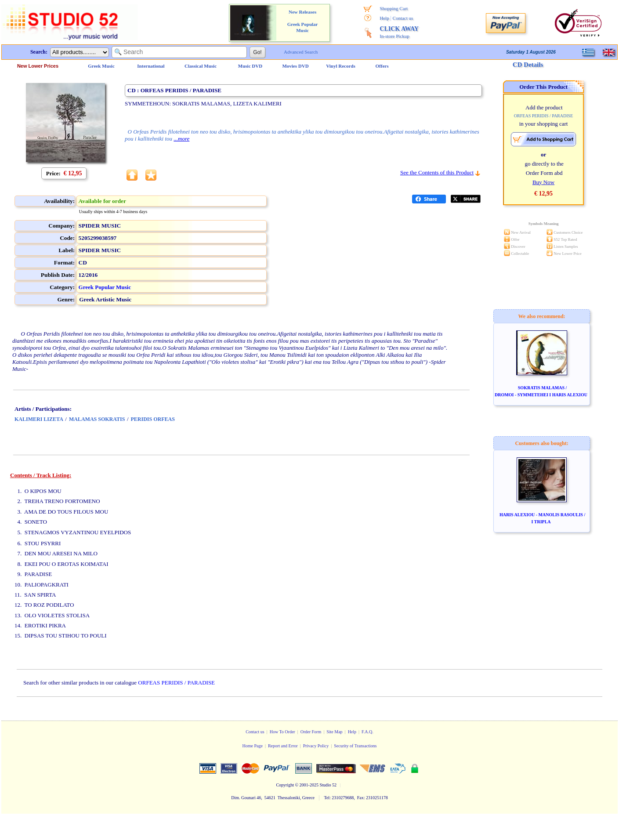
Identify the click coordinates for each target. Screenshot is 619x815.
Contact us (403, 18)
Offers (382, 66)
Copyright (285, 784)
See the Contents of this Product (437, 172)
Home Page (252, 745)
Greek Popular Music (105, 287)
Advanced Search (301, 51)
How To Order (282, 731)
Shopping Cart (394, 8)
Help (384, 18)
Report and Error (283, 745)
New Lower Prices (37, 66)
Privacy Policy (316, 745)
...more (181, 138)
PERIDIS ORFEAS (153, 419)
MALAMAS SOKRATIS (97, 419)
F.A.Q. (367, 731)
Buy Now (543, 182)
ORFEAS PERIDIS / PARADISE (176, 682)
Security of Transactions (355, 745)
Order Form (311, 731)
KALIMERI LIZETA (38, 419)
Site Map (334, 731)
